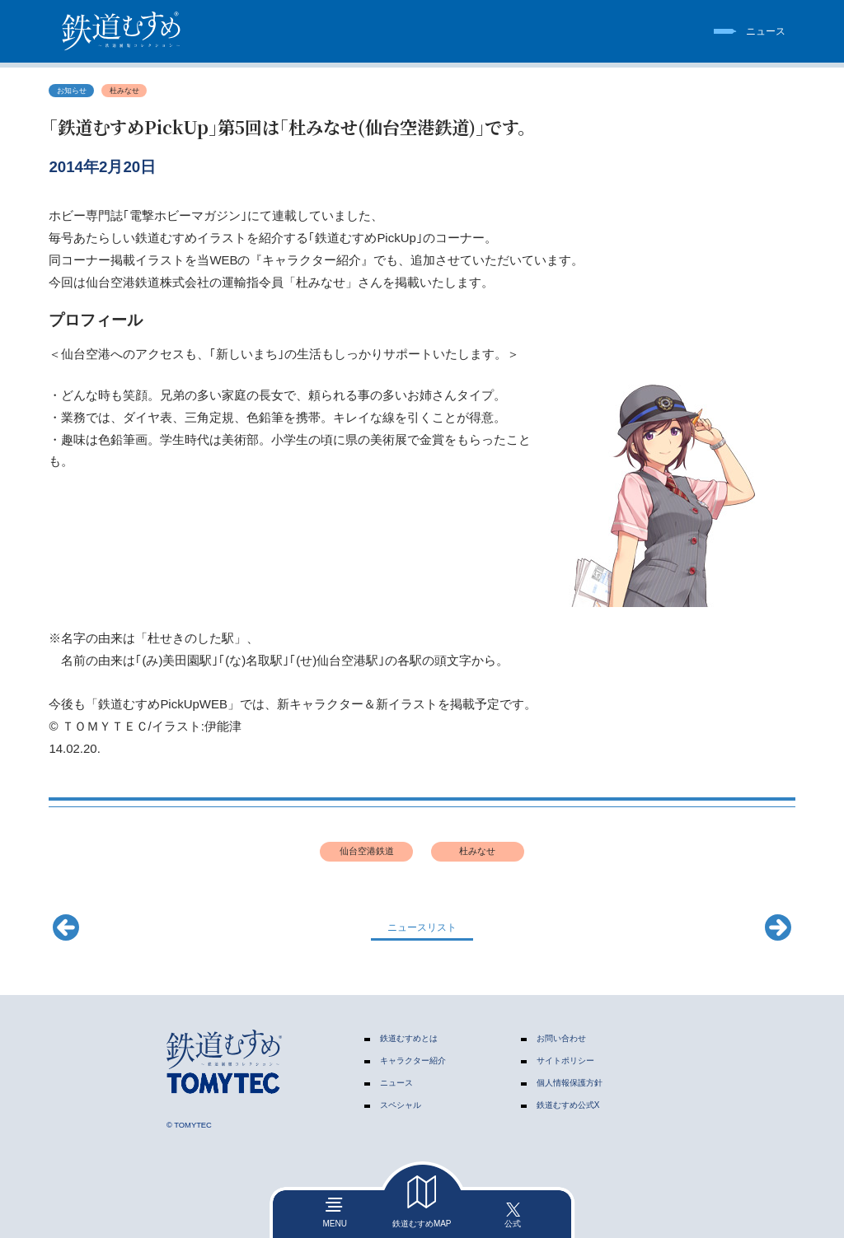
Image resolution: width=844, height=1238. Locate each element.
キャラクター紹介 (413, 1060)
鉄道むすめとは (409, 1038)
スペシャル (400, 1105)
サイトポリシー (565, 1060)
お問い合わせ (561, 1038)
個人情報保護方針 (570, 1082)
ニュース (396, 1082)
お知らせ (72, 90)
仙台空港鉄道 (367, 851)
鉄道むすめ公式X (568, 1105)
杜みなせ (124, 90)
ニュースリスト (422, 927)
